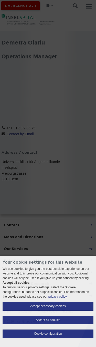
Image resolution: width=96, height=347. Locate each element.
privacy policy (57, 296)
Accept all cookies (48, 320)
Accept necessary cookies (48, 306)
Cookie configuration (48, 333)
